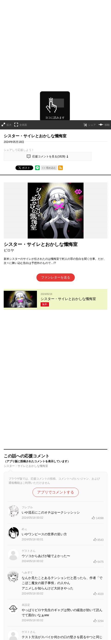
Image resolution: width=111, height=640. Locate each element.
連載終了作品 (86, 576)
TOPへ (21, 576)
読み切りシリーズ (62, 576)
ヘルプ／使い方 (13, 636)
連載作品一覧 (38, 576)
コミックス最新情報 (55, 583)
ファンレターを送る (55, 273)
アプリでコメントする (55, 357)
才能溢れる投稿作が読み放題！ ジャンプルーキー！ (55, 603)
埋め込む (51, 163)
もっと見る (53, 524)
